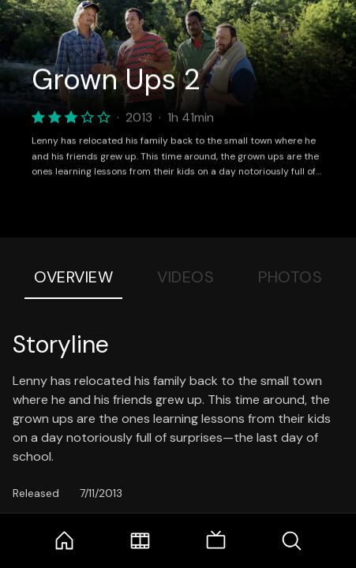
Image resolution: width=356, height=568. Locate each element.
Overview (73, 277)
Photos (290, 277)
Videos (185, 277)
